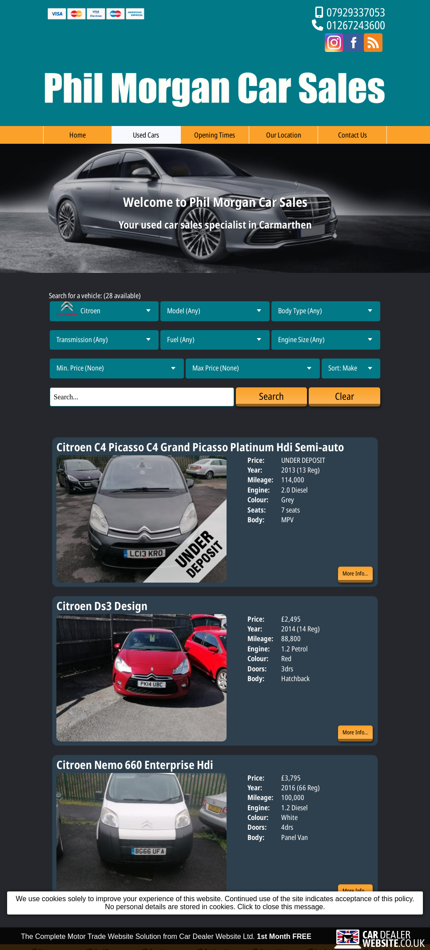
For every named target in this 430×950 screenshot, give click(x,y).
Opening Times (214, 135)
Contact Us (352, 135)
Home (77, 135)
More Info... (355, 573)
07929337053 (355, 12)
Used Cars (146, 135)
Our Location (283, 135)
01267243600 (355, 25)
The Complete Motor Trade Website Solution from (166, 946)
